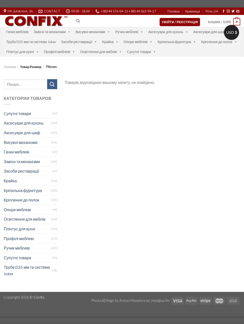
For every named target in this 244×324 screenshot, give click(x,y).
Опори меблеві (138, 42)
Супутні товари (17, 257)
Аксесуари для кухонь (168, 32)
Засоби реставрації (79, 42)
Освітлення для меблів (101, 52)
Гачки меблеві (17, 32)
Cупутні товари (141, 52)
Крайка (110, 42)
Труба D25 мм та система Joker (31, 42)
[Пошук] (78, 21)
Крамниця (192, 11)
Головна (174, 11)
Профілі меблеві (59, 52)
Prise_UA (212, 11)
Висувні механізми (93, 32)
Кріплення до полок (219, 42)
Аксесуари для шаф (211, 32)
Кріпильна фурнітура (177, 42)
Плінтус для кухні (22, 52)
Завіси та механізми (52, 32)
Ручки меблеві (129, 32)
